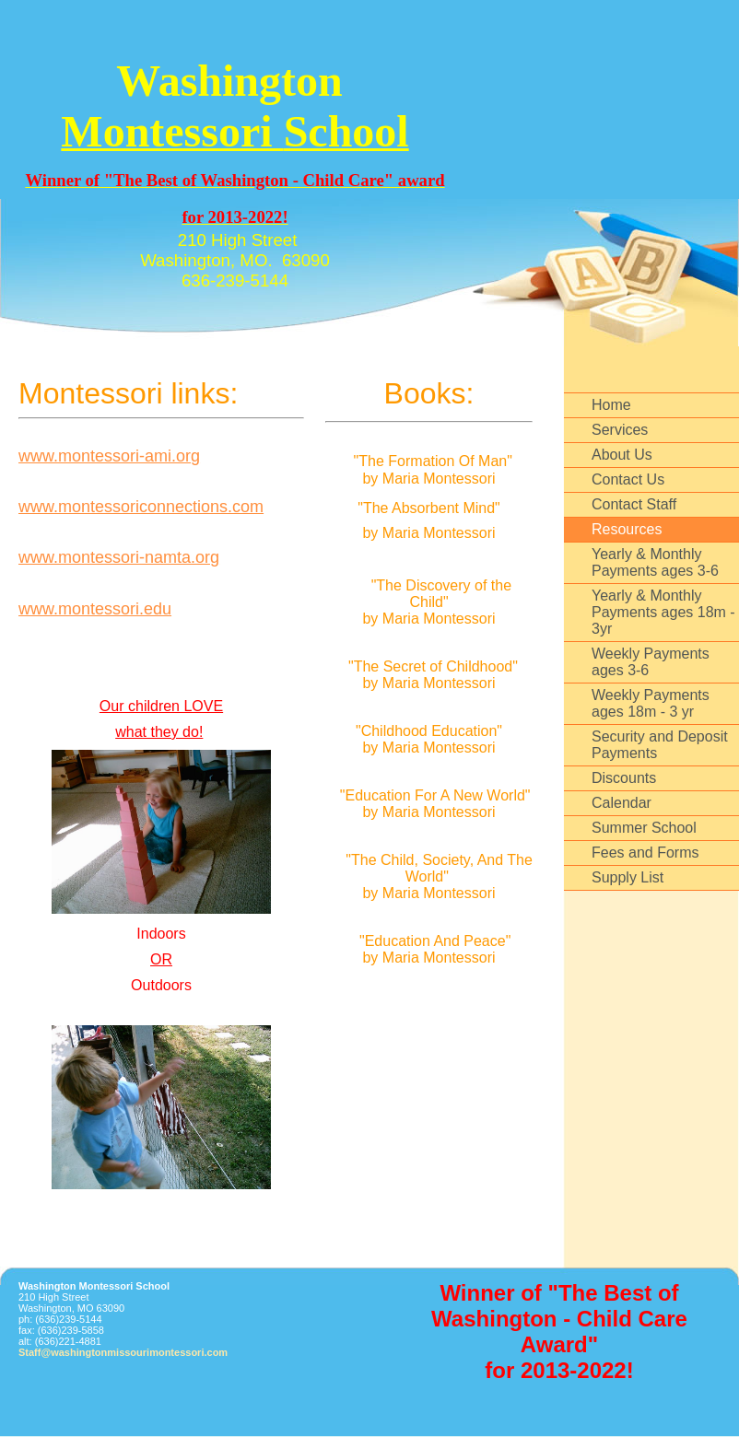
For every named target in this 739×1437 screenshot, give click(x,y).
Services (620, 430)
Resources (627, 529)
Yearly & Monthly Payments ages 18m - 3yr (663, 612)
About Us (622, 454)
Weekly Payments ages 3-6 (651, 662)
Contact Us (628, 479)
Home (611, 405)
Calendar (621, 803)
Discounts (624, 778)
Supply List (627, 877)
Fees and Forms (645, 852)
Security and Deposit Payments (660, 745)
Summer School (644, 827)
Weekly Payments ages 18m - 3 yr (651, 703)
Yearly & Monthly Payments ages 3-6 (655, 562)
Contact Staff (634, 504)
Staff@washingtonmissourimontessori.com (123, 1352)
